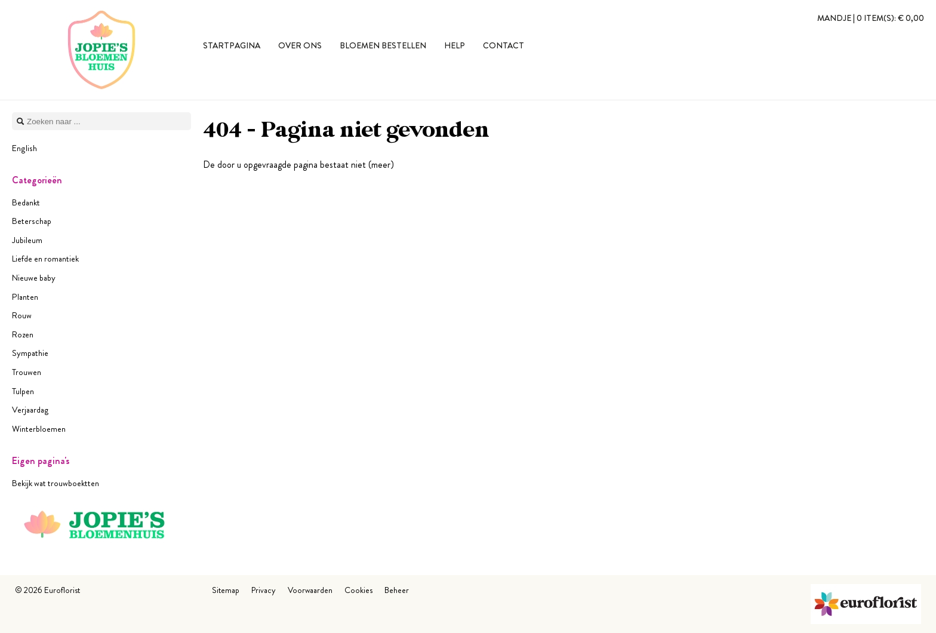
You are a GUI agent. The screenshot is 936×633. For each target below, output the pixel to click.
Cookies (358, 590)
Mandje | (870, 18)
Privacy (263, 590)
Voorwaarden (310, 590)
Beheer (396, 590)
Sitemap (225, 590)
